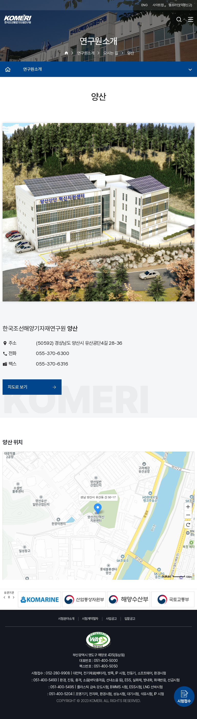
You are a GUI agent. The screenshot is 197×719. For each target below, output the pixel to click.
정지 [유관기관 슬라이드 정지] (9, 597)
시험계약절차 (90, 619)
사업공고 (111, 619)
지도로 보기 (17, 387)
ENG (144, 5)
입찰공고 (129, 619)
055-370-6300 (52, 353)
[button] (4, 597)
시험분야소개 (66, 619)
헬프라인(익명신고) (180, 5)
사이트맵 (158, 5)
